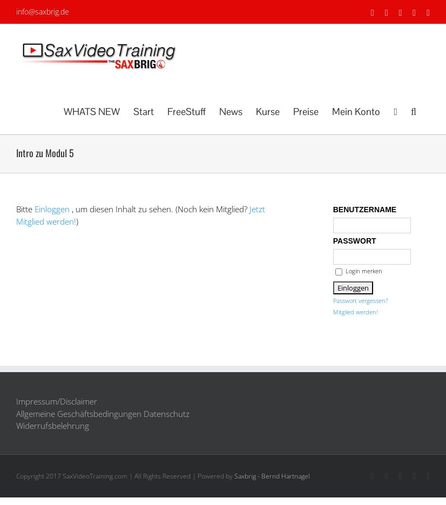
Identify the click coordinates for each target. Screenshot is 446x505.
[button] (413, 110)
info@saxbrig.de (42, 11)
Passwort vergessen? (360, 301)
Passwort (354, 241)
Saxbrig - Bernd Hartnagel (272, 476)
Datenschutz (167, 413)
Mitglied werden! (355, 312)
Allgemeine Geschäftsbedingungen (78, 413)
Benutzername (364, 209)
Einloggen (52, 209)
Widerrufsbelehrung (52, 425)
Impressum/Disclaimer (56, 401)
